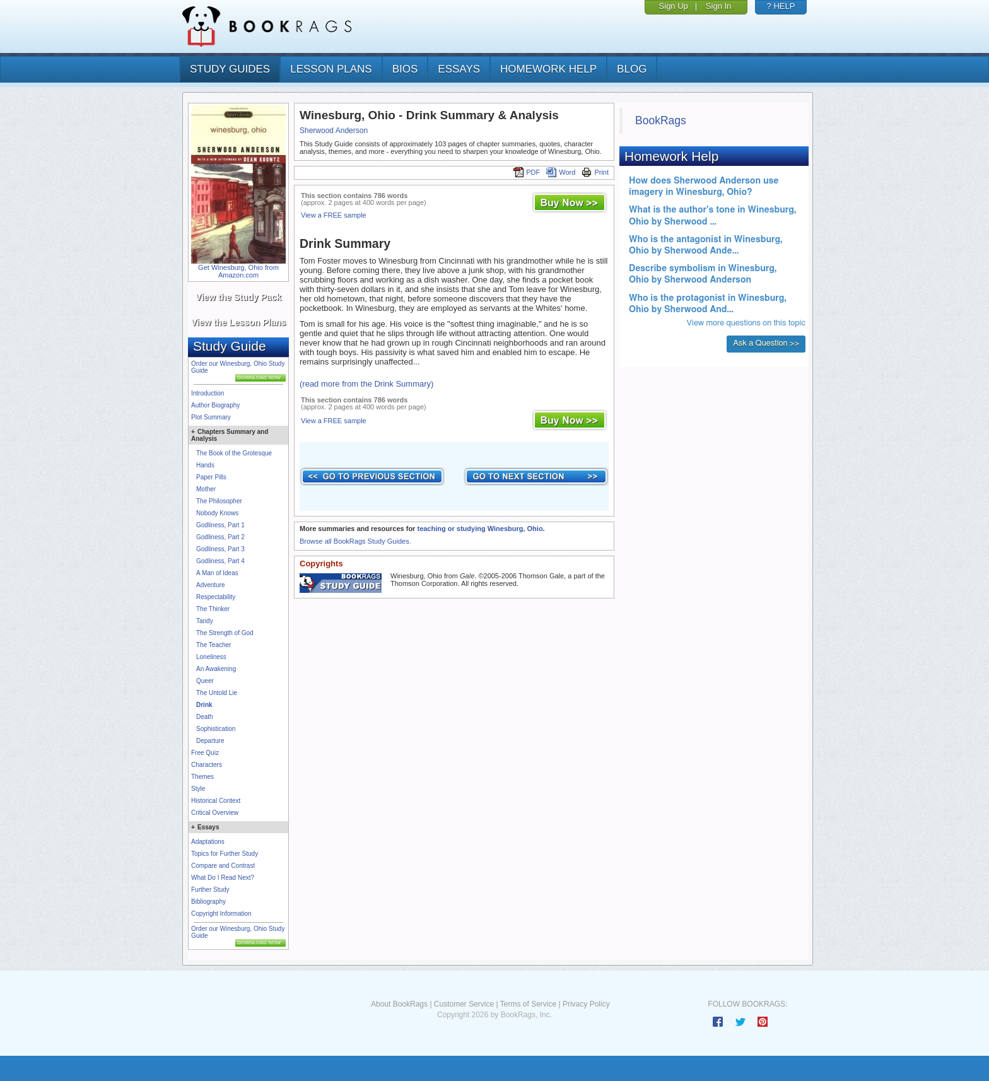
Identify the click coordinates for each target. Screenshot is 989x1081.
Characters (206, 764)
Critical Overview (214, 812)
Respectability (215, 596)
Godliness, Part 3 (220, 549)
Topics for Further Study (224, 853)
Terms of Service (528, 1004)
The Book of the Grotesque (234, 453)
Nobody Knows (217, 513)
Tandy (204, 620)
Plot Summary (211, 417)
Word (560, 172)
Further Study (210, 889)
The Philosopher (219, 501)
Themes (202, 776)
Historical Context (215, 800)
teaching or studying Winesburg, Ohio (479, 528)
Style (198, 788)
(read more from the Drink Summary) (366, 384)
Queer (205, 680)
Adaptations (208, 841)
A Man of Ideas (217, 573)
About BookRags (399, 1004)
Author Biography (215, 405)
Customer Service (464, 1004)
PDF (526, 172)
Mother (206, 489)
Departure (210, 740)
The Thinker (213, 608)
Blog (632, 69)
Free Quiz (205, 752)
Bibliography (208, 901)
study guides (230, 69)
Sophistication (215, 728)
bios (405, 69)
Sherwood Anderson (334, 130)
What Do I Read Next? (222, 877)
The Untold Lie (216, 692)
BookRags (660, 120)
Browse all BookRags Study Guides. (355, 541)
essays (459, 69)
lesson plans (331, 69)
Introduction (207, 393)
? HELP (781, 6)
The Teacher (213, 644)
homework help (548, 69)
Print (595, 172)
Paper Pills (211, 477)
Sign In (718, 6)
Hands (205, 465)
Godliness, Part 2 (220, 537)
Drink (204, 704)
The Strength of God (225, 632)
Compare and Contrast (223, 865)
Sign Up (673, 6)
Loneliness (211, 656)
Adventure (210, 584)
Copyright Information (221, 913)
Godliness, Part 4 (220, 561)
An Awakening (216, 668)
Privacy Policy (586, 1004)
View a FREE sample (333, 215)
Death (204, 716)
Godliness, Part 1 (220, 525)
